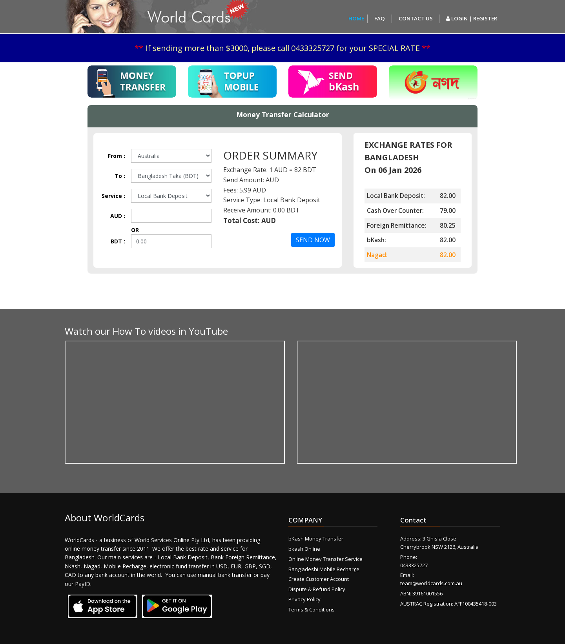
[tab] (131, 81)
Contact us (416, 18)
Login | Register (471, 18)
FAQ (379, 18)
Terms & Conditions (311, 609)
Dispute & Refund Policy (316, 589)
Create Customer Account (318, 578)
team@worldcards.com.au (431, 583)
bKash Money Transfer (315, 538)
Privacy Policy (304, 599)
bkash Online (304, 548)
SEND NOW (313, 240)
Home (356, 18)
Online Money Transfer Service (325, 558)
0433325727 (414, 565)
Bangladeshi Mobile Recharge (323, 569)
